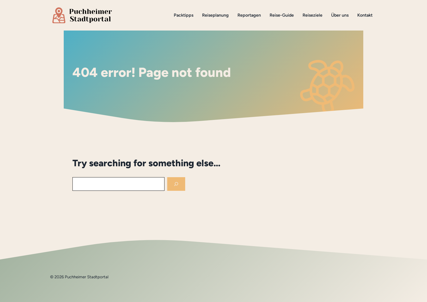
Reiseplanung (215, 15)
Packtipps (183, 15)
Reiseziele (312, 15)
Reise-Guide (282, 15)
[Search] (176, 184)
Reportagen (249, 15)
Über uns (340, 15)
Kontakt (365, 15)
